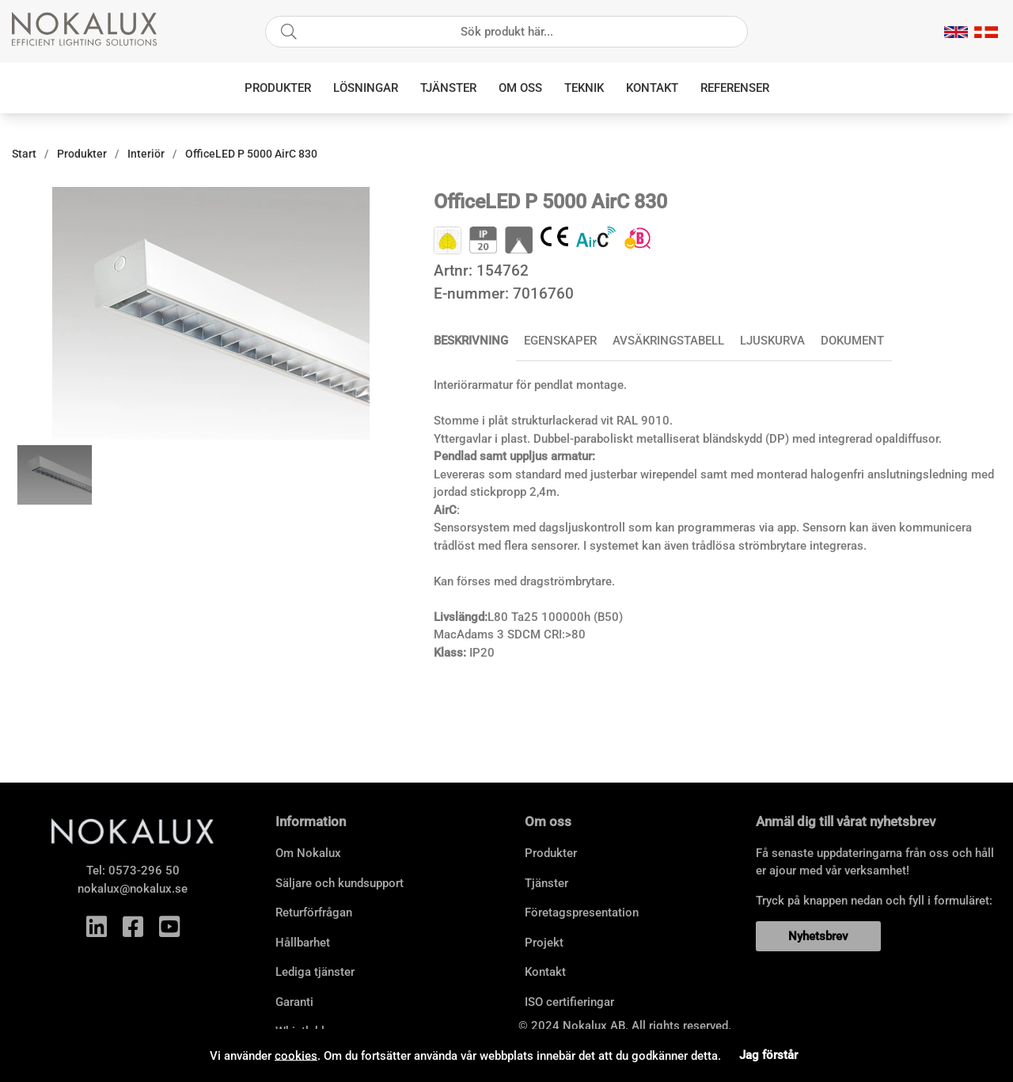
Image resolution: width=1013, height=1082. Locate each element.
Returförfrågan (313, 912)
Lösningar (365, 88)
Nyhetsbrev (818, 936)
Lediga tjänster (315, 972)
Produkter (278, 88)
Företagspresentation (582, 912)
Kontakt (652, 88)
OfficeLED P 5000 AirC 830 (251, 153)
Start (24, 153)
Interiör (146, 153)
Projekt (544, 942)
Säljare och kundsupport (339, 883)
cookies (296, 1055)
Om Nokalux (308, 853)
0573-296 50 (144, 870)
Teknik (584, 88)
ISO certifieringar (569, 1002)
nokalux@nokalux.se (133, 889)
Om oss (520, 88)
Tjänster (448, 88)
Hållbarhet (302, 942)
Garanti (294, 1002)
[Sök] (506, 32)
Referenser (734, 88)
